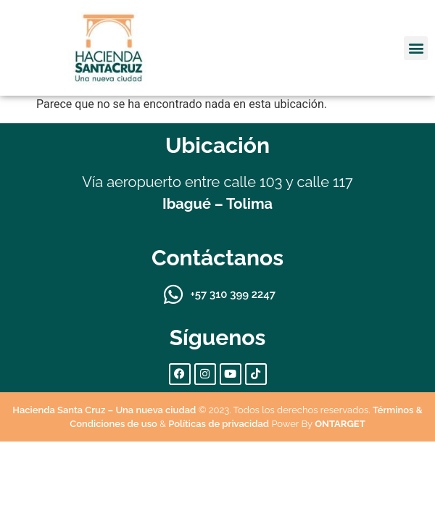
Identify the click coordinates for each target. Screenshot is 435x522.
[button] (416, 48)
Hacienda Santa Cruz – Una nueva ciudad (104, 410)
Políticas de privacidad (218, 423)
